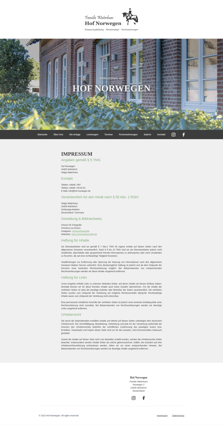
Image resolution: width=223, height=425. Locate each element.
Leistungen (92, 134)
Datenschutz (178, 415)
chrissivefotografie (81, 231)
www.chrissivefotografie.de (84, 234)
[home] (111, 19)
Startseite (42, 134)
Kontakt (161, 134)
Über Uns (58, 134)
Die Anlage (75, 134)
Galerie (147, 134)
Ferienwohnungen (128, 134)
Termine (108, 134)
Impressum (162, 415)
